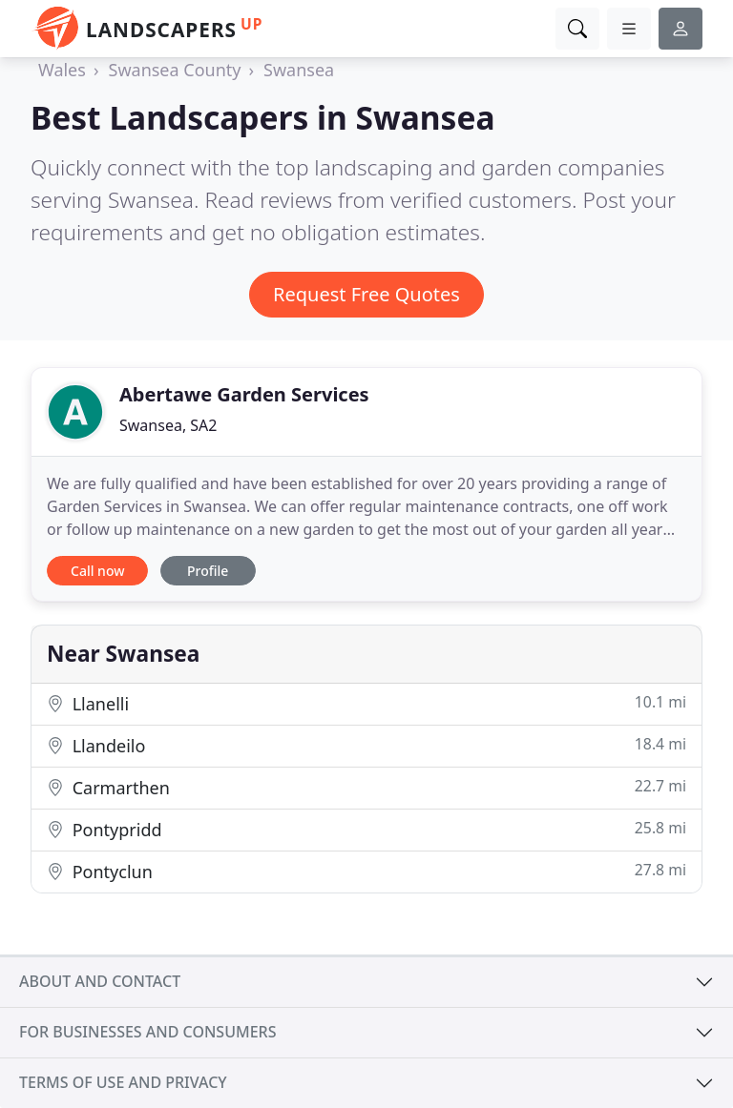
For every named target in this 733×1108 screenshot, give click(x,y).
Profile (207, 571)
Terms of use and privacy (123, 1082)
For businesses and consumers (147, 1031)
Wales (62, 69)
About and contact (99, 981)
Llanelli (366, 703)
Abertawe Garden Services (244, 394)
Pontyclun (366, 871)
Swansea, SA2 (168, 425)
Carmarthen (366, 787)
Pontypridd (366, 829)
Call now (97, 571)
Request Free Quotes (366, 294)
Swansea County (175, 69)
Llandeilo (366, 745)
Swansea (298, 69)
